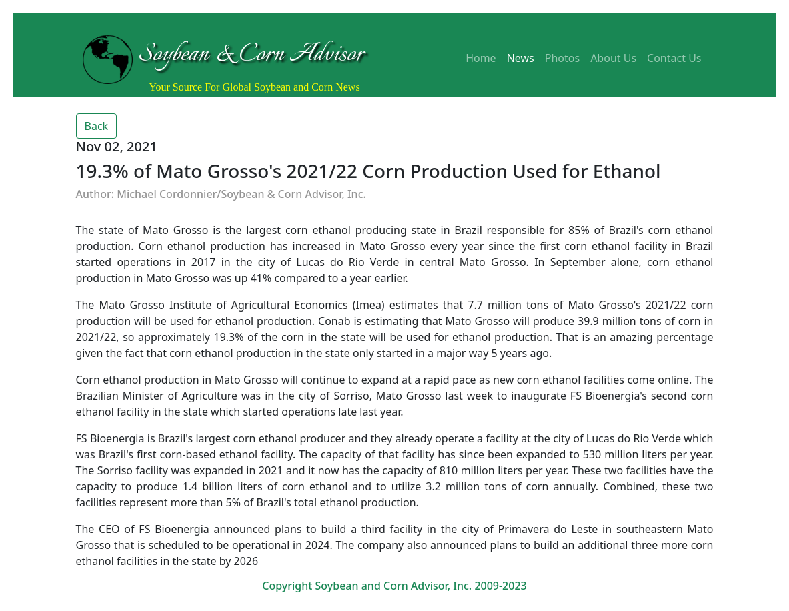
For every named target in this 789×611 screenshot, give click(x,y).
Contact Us (674, 58)
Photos (562, 58)
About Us (613, 58)
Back (97, 126)
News (520, 58)
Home (481, 58)
